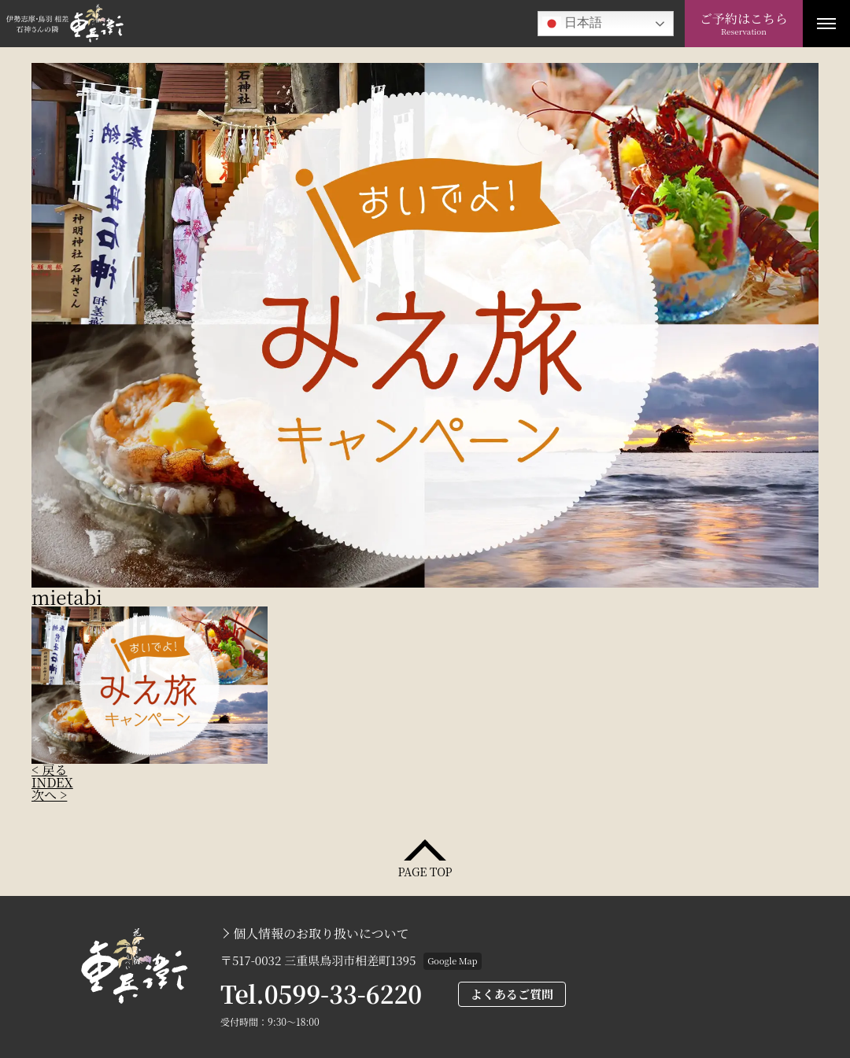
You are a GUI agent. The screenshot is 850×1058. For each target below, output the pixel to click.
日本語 (572, 23)
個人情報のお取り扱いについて (321, 933)
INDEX (52, 782)
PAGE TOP (424, 870)
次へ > (49, 795)
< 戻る (49, 770)
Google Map (452, 960)
